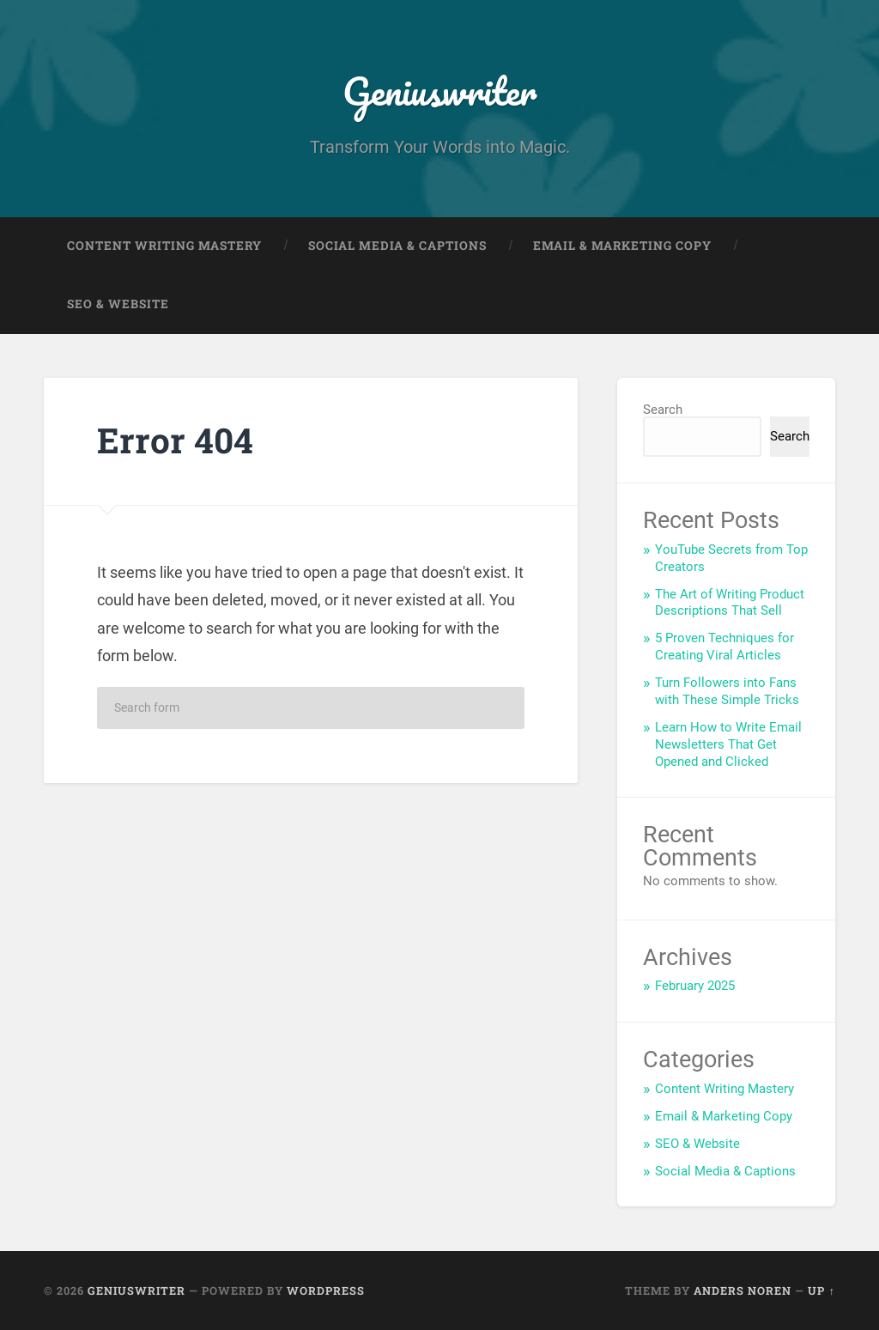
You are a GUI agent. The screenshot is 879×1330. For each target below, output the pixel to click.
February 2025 (695, 985)
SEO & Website (118, 304)
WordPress (326, 1290)
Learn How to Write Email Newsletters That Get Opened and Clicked (728, 744)
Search (662, 409)
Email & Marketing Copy (622, 245)
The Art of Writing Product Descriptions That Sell (729, 602)
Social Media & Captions (397, 245)
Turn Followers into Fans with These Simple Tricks (727, 691)
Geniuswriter (439, 90)
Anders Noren (742, 1290)
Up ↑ (821, 1290)
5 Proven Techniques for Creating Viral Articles (724, 646)
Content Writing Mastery (164, 245)
